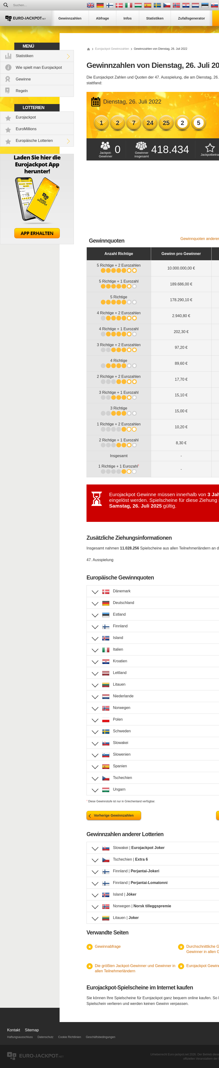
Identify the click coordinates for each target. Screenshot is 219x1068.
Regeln (22, 91)
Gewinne (23, 79)
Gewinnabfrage (108, 946)
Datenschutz (45, 1037)
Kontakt (13, 1030)
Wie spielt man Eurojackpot (39, 67)
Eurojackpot (26, 117)
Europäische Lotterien (34, 141)
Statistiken (24, 56)
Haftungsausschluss (20, 1037)
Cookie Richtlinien (69, 1037)
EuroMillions (26, 129)
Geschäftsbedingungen (100, 1037)
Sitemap (32, 1030)
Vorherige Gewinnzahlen (114, 815)
